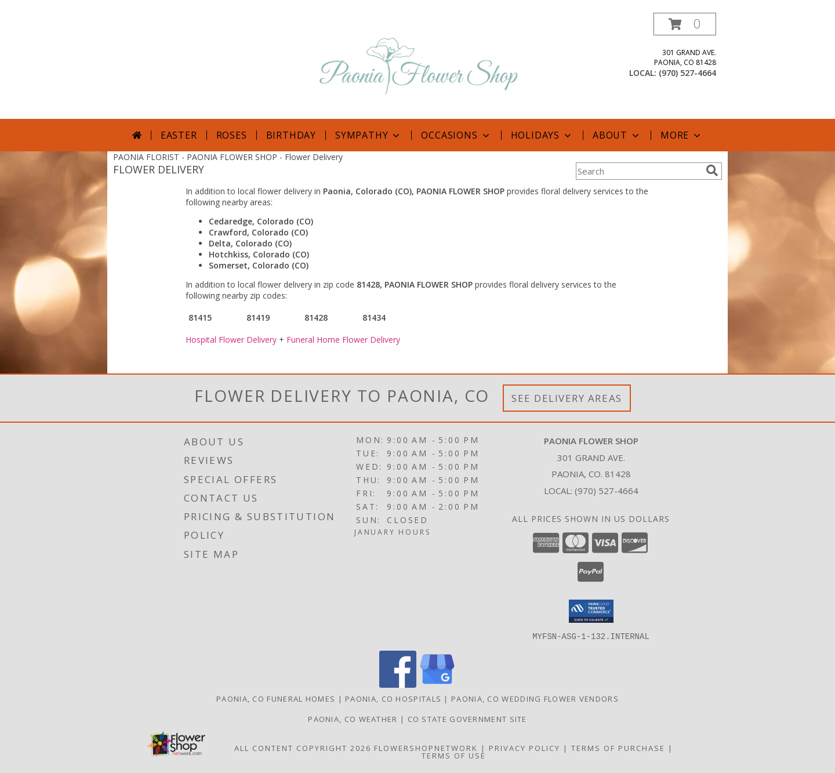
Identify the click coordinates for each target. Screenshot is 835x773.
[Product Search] (638, 171)
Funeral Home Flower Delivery (343, 339)
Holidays (542, 135)
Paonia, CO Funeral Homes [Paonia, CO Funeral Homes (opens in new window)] (275, 698)
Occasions (456, 135)
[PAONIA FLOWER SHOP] (418, 65)
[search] (712, 170)
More (681, 135)
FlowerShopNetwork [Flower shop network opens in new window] (426, 747)
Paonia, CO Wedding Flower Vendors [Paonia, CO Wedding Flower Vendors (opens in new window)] (535, 698)
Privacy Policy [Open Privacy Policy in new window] (524, 747)
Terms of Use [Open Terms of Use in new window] (454, 755)
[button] (685, 24)
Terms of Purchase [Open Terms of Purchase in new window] (618, 747)
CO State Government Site (467, 718)
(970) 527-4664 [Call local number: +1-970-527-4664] (687, 72)
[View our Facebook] (397, 683)
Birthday (291, 135)
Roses (231, 135)
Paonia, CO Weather (352, 718)
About (617, 135)
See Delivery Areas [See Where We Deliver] (566, 398)
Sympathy (368, 135)
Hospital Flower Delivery (231, 339)
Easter (179, 135)
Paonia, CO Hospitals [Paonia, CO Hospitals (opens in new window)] (393, 698)
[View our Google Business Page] (437, 683)
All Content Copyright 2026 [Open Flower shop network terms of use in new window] (302, 747)
